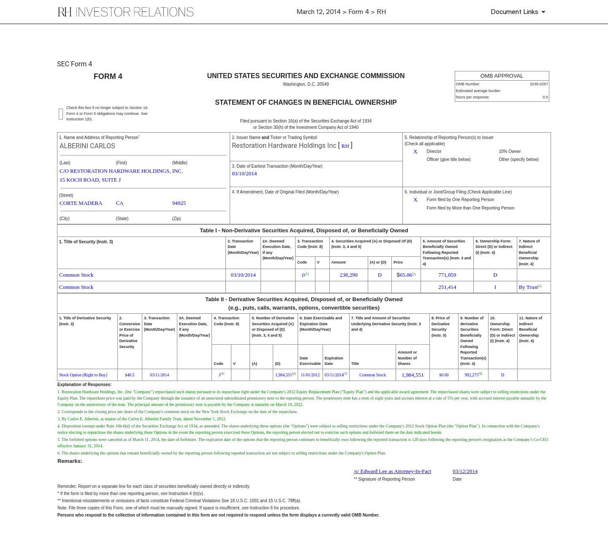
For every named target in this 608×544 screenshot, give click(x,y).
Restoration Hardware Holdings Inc (284, 145)
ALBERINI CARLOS (87, 146)
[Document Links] (519, 11)
